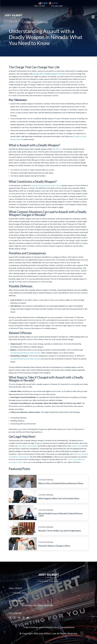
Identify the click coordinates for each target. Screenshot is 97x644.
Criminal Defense (45, 480)
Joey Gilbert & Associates (27, 446)
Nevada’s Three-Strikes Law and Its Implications (59, 530)
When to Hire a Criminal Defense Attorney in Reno (60, 483)
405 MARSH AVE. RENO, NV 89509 (37, 605)
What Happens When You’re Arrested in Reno (58, 498)
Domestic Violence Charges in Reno (54, 545)
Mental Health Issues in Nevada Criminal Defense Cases (60, 514)
